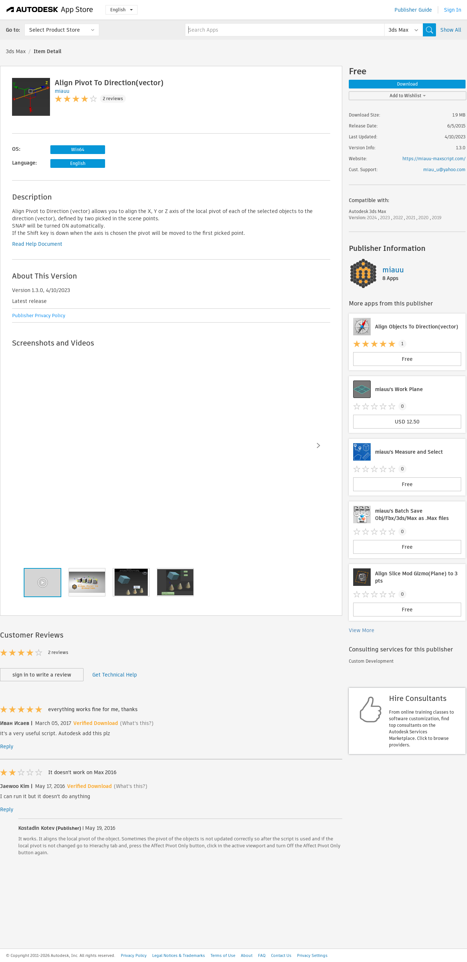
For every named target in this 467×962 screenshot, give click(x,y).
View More (361, 630)
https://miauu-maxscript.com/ (434, 158)
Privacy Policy (134, 955)
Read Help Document (37, 244)
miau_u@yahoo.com (444, 169)
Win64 (77, 149)
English (121, 10)
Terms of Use (223, 955)
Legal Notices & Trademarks (178, 955)
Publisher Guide (413, 9)
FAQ (262, 955)
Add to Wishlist (408, 95)
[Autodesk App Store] (50, 9)
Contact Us (281, 955)
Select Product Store (54, 29)
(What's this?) (137, 723)
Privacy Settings (312, 955)
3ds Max (16, 51)
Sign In (452, 9)
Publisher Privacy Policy (38, 315)
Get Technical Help (114, 674)
